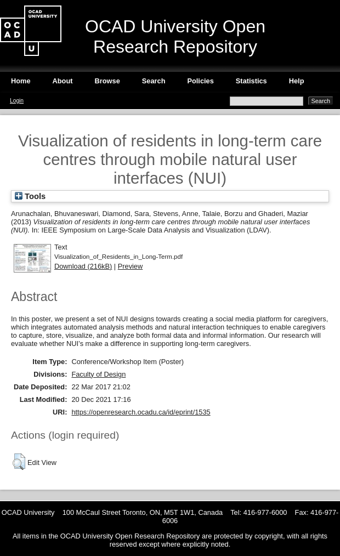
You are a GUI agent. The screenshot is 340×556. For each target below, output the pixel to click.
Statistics (251, 81)
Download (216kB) (83, 266)
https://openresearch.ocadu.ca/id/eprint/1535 (140, 412)
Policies (200, 81)
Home (21, 81)
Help (296, 81)
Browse (107, 81)
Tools (30, 196)
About (63, 81)
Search (154, 81)
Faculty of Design (98, 374)
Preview (130, 266)
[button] (19, 461)
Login (17, 101)
